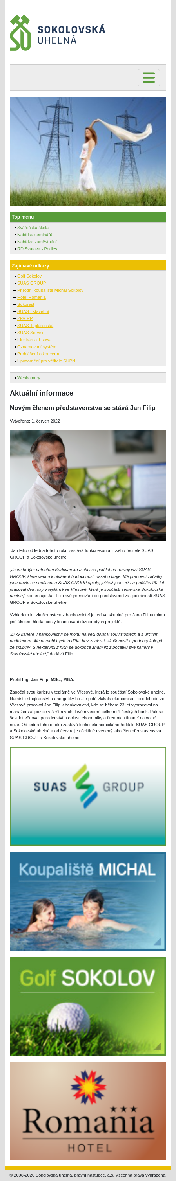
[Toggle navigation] (149, 77)
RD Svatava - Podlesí (37, 249)
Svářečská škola (33, 227)
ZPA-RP (25, 318)
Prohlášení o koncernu (38, 353)
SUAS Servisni (31, 332)
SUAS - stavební (33, 311)
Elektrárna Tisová (34, 339)
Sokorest (25, 304)
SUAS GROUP (31, 283)
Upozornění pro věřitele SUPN (46, 361)
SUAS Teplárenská (35, 325)
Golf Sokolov (29, 276)
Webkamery (28, 377)
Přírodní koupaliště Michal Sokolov (50, 290)
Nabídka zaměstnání (37, 241)
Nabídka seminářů (34, 234)
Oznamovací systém (36, 346)
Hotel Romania (31, 297)
